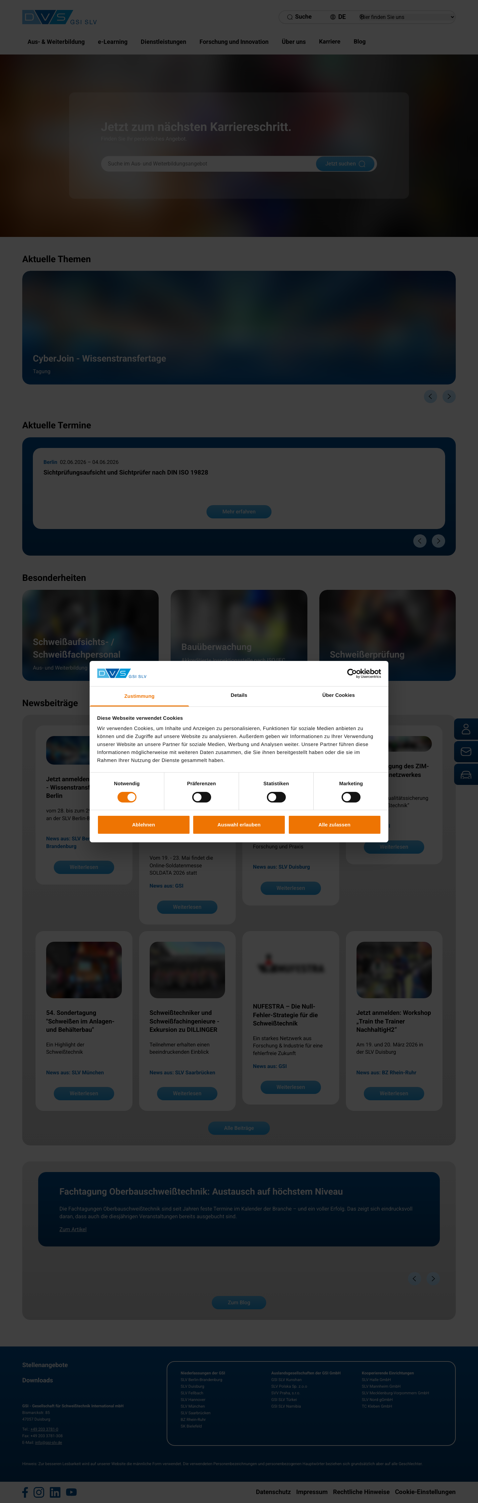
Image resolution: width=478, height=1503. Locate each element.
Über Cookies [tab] (338, 695)
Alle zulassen (334, 824)
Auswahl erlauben (239, 824)
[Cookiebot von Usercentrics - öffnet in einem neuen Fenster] (352, 674)
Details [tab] (239, 695)
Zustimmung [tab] (139, 696)
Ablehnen (143, 824)
